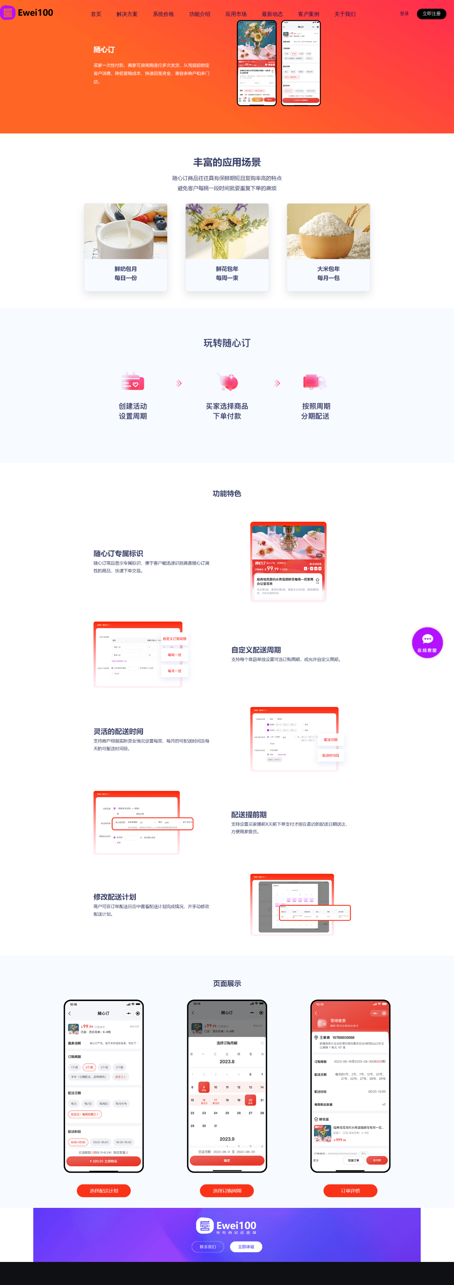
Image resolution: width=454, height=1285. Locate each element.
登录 (404, 13)
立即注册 (432, 13)
